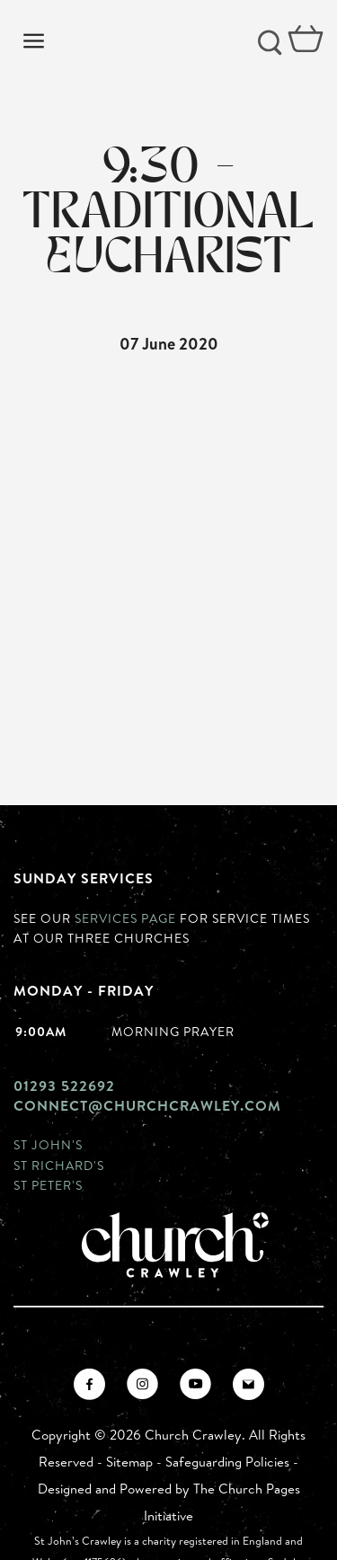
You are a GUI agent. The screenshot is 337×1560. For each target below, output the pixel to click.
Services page (125, 917)
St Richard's (58, 1165)
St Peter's (48, 1184)
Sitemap (129, 1461)
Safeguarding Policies (227, 1461)
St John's (48, 1144)
